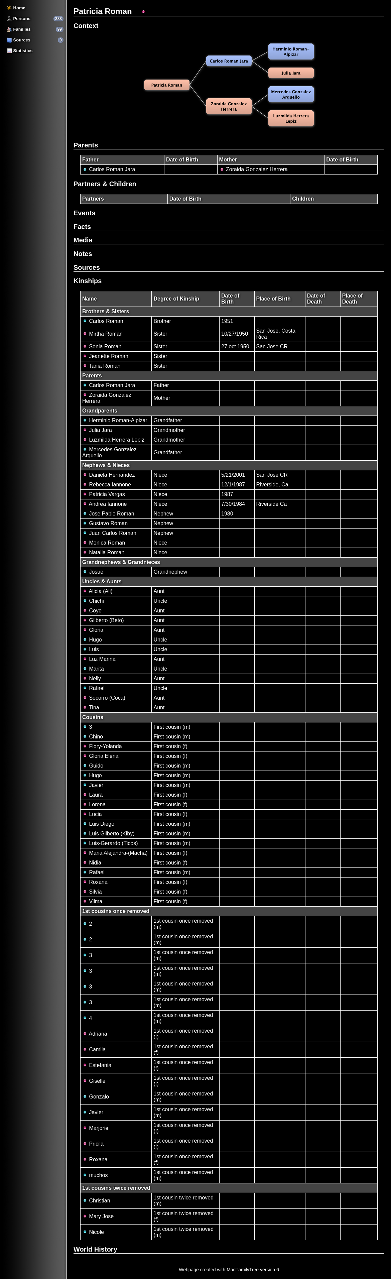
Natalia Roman (103, 552)
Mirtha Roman (102, 334)
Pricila (93, 1144)
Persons (18, 18)
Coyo (92, 610)
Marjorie (95, 1128)
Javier (92, 785)
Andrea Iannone (104, 504)
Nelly (91, 678)
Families (19, 29)
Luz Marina (99, 659)
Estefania (96, 1065)
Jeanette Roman (105, 356)
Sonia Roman (101, 346)
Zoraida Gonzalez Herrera (253, 169)
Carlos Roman (102, 321)
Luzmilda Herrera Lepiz (113, 440)
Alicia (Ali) (97, 591)
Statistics (19, 50)
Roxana (95, 882)
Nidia (91, 862)
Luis (90, 649)
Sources (18, 39)
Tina (90, 707)
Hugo (92, 640)
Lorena (94, 804)
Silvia (92, 892)
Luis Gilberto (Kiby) (108, 833)
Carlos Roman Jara (108, 169)
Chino (92, 736)
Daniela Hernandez (108, 475)
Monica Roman (103, 543)
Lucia (92, 814)
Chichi (93, 601)
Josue (92, 572)
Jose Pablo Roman (108, 513)
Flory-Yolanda (102, 746)
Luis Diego (98, 824)
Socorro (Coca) (103, 698)
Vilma (92, 901)
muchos (95, 1175)
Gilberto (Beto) (103, 620)
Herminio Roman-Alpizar (114, 420)
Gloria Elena (100, 756)
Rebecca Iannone (106, 484)
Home (16, 7)
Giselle (93, 1081)
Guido (92, 766)
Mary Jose (98, 1216)
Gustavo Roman (105, 523)
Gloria (92, 630)
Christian (96, 1200)
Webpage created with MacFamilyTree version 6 (229, 1269)
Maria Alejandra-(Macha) (115, 853)
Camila (94, 1049)
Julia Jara (97, 430)
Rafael (93, 688)
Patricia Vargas (103, 494)
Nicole (93, 1232)
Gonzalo (95, 1096)
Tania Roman (101, 366)
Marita (93, 669)
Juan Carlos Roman (109, 533)
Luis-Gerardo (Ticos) (110, 843)
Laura (92, 795)
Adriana (94, 1034)
